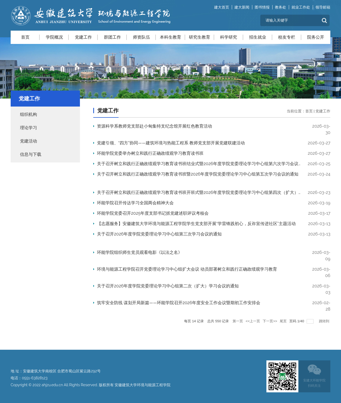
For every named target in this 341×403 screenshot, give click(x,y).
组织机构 (28, 114)
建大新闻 (241, 7)
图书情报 (262, 7)
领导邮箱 (322, 7)
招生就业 (257, 37)
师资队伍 (141, 37)
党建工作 (83, 37)
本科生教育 (170, 37)
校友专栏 (286, 37)
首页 (25, 37)
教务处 (280, 7)
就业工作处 (300, 7)
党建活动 (28, 141)
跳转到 (324, 321)
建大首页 (221, 7)
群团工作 (112, 37)
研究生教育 (199, 37)
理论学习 (28, 127)
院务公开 (315, 37)
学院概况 (54, 37)
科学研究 (228, 37)
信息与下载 (30, 154)
